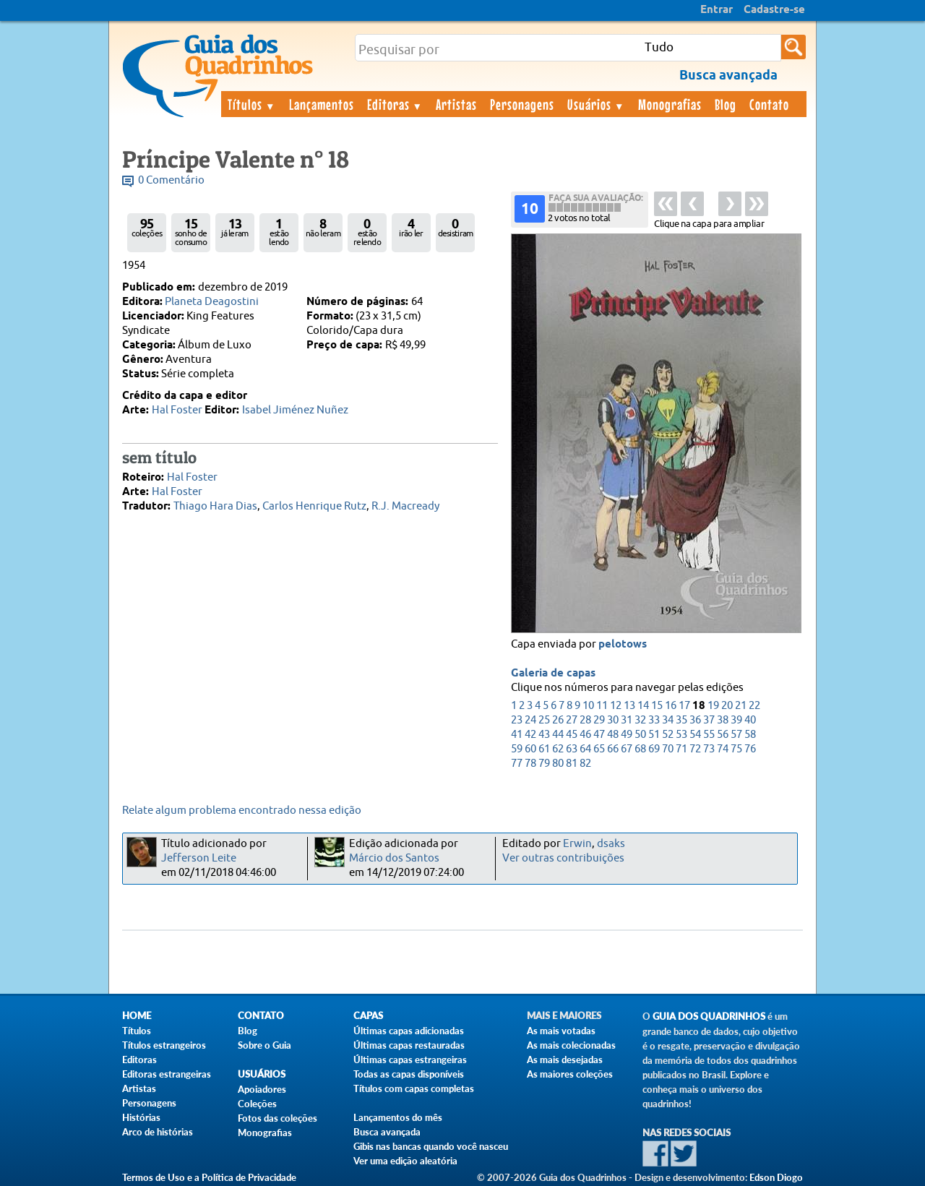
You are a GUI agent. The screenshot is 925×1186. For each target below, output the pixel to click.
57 (736, 735)
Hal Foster (177, 410)
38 (722, 720)
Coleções (257, 1103)
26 (558, 720)
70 (668, 749)
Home (136, 1015)
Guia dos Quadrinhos (709, 1016)
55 (709, 735)
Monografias (670, 104)
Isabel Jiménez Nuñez (295, 410)
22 (754, 706)
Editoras (395, 104)
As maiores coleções (570, 1074)
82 (585, 763)
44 (558, 735)
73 (709, 749)
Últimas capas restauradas (409, 1045)
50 (640, 735)
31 (626, 720)
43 (544, 735)
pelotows (622, 644)
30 (613, 720)
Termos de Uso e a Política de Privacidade (209, 1177)
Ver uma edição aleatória (405, 1160)
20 (727, 706)
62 (558, 749)
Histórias (141, 1117)
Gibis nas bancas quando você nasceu (430, 1146)
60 (530, 749)
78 (530, 763)
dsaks (611, 844)
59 (516, 749)
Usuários (596, 104)
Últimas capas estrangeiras (410, 1059)
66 (613, 749)
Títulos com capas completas (413, 1088)
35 (681, 720)
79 (544, 763)
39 (736, 720)
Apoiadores (262, 1089)
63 (571, 749)
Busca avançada (387, 1132)
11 (602, 706)
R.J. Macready (405, 506)
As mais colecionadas (571, 1045)
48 (613, 735)
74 (722, 749)
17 (684, 706)
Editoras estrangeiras (166, 1074)
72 (695, 749)
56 (722, 735)
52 (668, 735)
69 (654, 749)
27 (571, 720)
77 (516, 763)
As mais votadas (561, 1030)
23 (516, 720)
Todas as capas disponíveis (408, 1074)
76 (750, 749)
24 (530, 720)
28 (585, 720)
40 (750, 720)
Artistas (456, 104)
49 (626, 735)
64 (585, 749)
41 (516, 735)
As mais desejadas (565, 1059)
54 (695, 735)
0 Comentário (171, 180)
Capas (368, 1015)
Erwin (577, 844)
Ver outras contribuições (563, 858)
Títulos (252, 104)
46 (585, 735)
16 (670, 706)
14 (643, 706)
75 (736, 749)
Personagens (522, 104)
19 (713, 706)
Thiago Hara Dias (215, 506)
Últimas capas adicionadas (408, 1030)
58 (750, 735)
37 (709, 720)
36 (695, 720)
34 (668, 720)
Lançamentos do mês (397, 1117)
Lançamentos (321, 104)
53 (681, 735)
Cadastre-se (774, 10)
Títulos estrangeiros (164, 1045)
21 (741, 706)
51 (654, 735)
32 (640, 720)
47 (599, 735)
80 (558, 763)
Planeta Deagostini (212, 302)
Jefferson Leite (198, 858)
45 (571, 735)
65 (599, 749)
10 (588, 706)
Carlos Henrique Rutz (314, 506)
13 (629, 706)
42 (530, 735)
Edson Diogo (776, 1177)
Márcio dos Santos (394, 858)
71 (681, 749)
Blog (725, 104)
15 (657, 706)
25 (544, 720)
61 (544, 749)
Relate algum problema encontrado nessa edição (241, 810)
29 (599, 720)
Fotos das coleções (277, 1118)
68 (640, 749)
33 (654, 720)
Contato (769, 104)
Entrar (716, 10)
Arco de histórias (157, 1132)
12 (615, 706)
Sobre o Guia (264, 1045)
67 (626, 749)
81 (571, 763)
